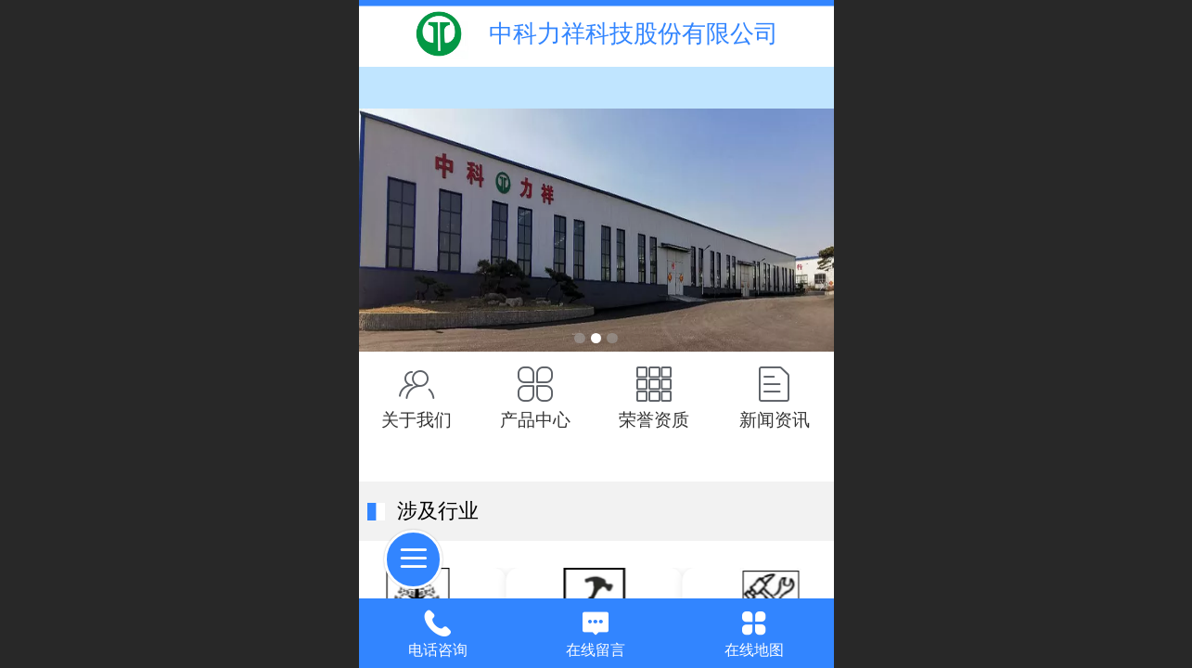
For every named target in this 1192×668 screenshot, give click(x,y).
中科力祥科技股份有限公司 (633, 33)
